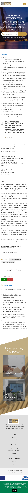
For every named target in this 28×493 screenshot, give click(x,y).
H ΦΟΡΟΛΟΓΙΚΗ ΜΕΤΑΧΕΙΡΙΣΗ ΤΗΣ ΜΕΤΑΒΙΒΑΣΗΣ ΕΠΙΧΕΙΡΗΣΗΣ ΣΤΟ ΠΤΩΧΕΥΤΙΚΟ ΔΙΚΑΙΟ (12, 295)
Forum (14, 453)
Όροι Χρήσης (19, 470)
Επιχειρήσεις (14, 39)
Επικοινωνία (14, 440)
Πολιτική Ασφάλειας (10, 470)
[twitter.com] (7, 270)
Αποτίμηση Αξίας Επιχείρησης (14, 448)
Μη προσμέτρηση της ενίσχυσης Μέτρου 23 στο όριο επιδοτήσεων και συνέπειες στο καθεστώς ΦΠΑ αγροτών (14, 92)
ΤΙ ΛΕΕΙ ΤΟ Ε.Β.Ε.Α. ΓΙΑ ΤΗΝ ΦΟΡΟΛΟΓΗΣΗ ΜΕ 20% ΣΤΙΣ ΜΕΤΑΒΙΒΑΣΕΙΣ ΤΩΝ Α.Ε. (14, 290)
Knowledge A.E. (18, 473)
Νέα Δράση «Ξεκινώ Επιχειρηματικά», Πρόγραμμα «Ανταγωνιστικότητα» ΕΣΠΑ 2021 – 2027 (15, 86)
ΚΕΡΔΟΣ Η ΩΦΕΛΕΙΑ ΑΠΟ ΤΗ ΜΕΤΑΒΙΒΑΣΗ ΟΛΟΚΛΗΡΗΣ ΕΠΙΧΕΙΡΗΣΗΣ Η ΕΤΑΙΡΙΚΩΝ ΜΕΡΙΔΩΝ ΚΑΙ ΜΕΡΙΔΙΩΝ (14, 316)
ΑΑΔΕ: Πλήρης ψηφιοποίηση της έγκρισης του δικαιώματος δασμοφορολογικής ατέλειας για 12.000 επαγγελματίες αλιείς (14, 99)
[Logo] (14, 422)
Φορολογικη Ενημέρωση (19, 37)
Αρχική (4, 21)
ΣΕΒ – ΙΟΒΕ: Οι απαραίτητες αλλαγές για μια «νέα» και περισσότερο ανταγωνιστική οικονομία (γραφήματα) (14, 80)
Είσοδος (14, 461)
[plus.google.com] (17, 270)
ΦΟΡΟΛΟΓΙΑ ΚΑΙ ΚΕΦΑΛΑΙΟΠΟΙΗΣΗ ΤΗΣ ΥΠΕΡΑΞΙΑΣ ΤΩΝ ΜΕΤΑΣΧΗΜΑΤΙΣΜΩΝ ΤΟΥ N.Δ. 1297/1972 (14, 302)
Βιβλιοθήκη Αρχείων (13, 21)
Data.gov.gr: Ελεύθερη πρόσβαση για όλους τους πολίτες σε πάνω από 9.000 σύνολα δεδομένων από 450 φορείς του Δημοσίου (14, 73)
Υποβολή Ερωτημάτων (14, 450)
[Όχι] (26, 487)
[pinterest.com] (14, 270)
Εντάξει (14, 490)
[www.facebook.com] (10, 270)
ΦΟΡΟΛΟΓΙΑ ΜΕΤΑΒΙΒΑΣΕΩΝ (17, 22)
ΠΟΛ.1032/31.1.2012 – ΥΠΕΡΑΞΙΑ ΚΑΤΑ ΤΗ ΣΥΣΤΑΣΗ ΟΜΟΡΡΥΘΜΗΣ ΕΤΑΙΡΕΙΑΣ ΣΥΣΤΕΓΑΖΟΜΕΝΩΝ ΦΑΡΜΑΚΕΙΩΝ (14, 309)
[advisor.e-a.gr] (20, 270)
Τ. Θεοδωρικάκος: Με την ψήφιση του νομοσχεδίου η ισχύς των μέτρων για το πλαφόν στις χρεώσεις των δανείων (13, 105)
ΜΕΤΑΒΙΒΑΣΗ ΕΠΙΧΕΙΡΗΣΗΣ (15, 259)
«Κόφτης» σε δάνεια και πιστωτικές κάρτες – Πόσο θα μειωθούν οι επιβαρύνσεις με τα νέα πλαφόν (14, 67)
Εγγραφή (14, 464)
